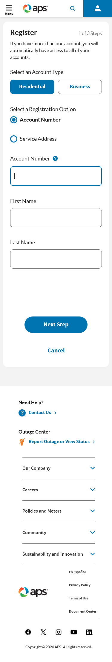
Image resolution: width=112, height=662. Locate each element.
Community (34, 532)
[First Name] (56, 217)
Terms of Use (78, 598)
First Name (23, 201)
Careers (30, 490)
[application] (58, 468)
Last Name (22, 242)
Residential (32, 86)
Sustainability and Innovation (52, 554)
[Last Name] (56, 259)
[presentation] (55, 292)
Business (80, 86)
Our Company (36, 468)
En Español (77, 571)
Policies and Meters (42, 511)
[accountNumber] (56, 176)
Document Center (82, 611)
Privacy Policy (79, 585)
